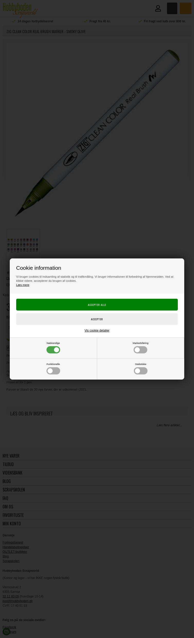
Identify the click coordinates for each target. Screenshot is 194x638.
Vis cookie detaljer (97, 330)
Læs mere (22, 284)
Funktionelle (53, 368)
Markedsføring (140, 347)
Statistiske (140, 368)
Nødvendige (53, 347)
